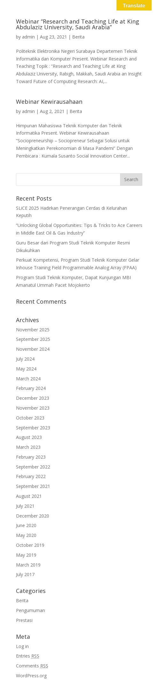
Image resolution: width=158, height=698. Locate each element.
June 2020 (26, 525)
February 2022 (31, 476)
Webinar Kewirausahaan (49, 101)
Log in (22, 646)
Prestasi (24, 620)
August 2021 (29, 496)
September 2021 (33, 486)
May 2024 (26, 369)
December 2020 (32, 516)
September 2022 (33, 467)
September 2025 (33, 339)
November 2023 (32, 408)
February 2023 (31, 457)
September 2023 (33, 428)
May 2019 (26, 555)
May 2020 (26, 535)
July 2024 (25, 359)
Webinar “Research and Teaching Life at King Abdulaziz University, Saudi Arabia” (77, 24)
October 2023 (30, 418)
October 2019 (30, 545)
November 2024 (32, 349)
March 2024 (28, 379)
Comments (32, 666)
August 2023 (29, 437)
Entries (27, 656)
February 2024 (31, 388)
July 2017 (25, 574)
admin (28, 37)
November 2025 (32, 330)
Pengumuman (30, 610)
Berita (78, 37)
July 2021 (25, 506)
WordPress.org (31, 676)
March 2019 (28, 565)
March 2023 (28, 447)
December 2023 (32, 398)
